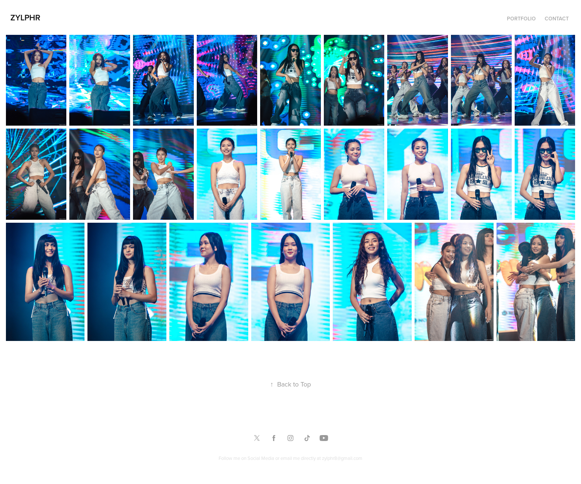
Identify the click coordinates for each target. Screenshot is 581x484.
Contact (557, 18)
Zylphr (25, 17)
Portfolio (521, 18)
